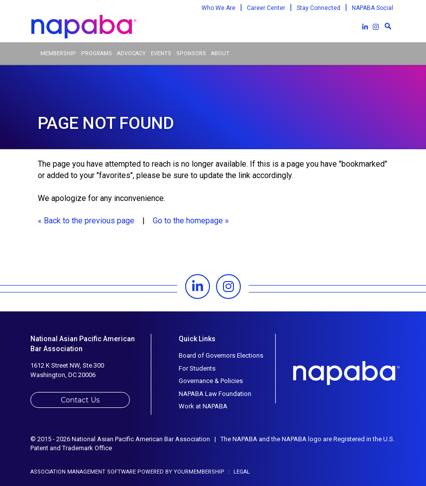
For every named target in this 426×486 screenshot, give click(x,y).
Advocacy (131, 53)
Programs (96, 53)
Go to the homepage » (191, 220)
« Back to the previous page (86, 220)
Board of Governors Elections (221, 355)
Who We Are (218, 7)
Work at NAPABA (203, 406)
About (220, 53)
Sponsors (191, 53)
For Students (197, 368)
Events (161, 53)
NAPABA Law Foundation (215, 393)
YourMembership (199, 472)
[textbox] (388, 25)
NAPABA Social (372, 7)
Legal (241, 472)
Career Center (266, 7)
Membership (58, 53)
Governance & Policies (211, 381)
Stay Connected (318, 7)
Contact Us (80, 399)
